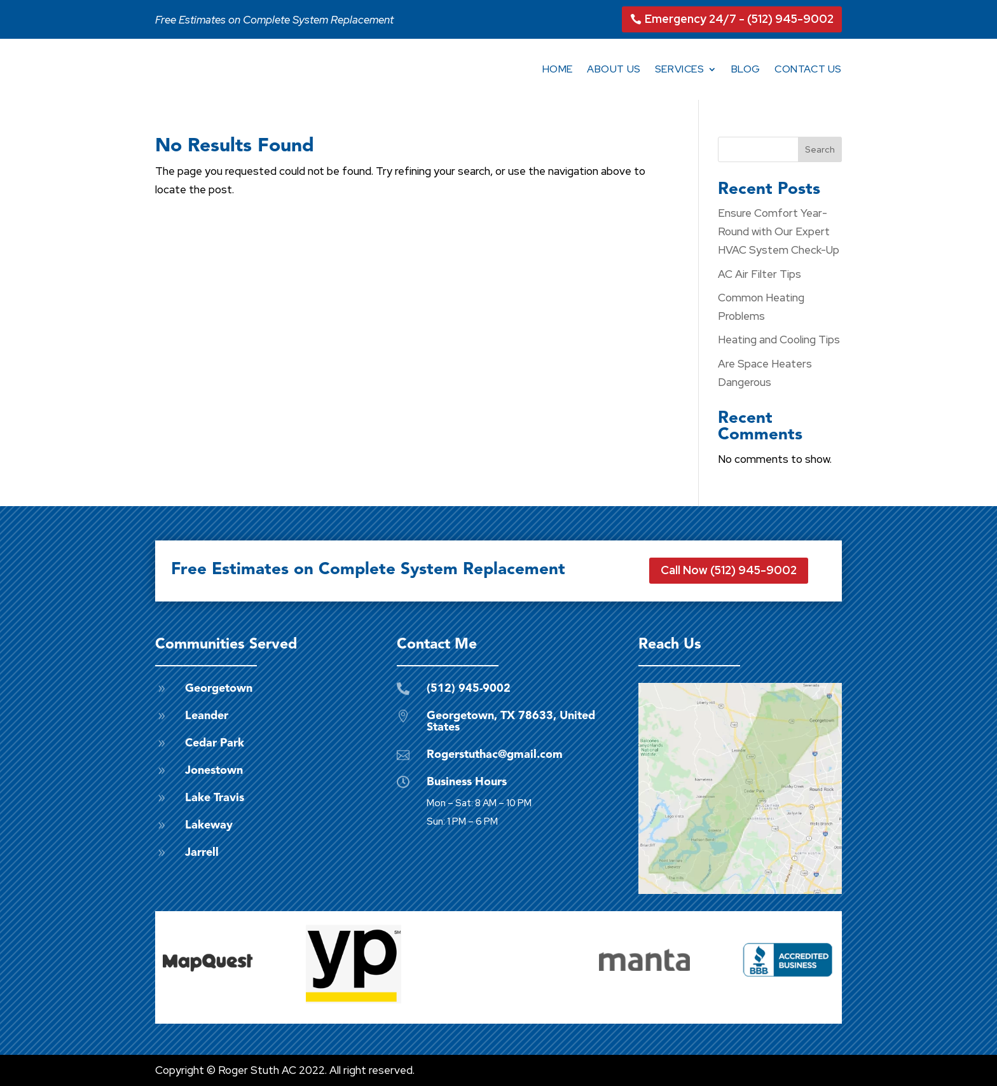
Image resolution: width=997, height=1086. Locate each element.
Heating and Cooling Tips (779, 340)
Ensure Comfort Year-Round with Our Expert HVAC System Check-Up (778, 231)
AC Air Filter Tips (759, 274)
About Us (614, 69)
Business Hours (467, 782)
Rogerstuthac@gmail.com (495, 754)
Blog (745, 69)
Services (680, 69)
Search (820, 149)
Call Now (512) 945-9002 (729, 570)
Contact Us (808, 69)
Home (557, 69)
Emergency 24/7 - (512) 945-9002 (739, 18)
